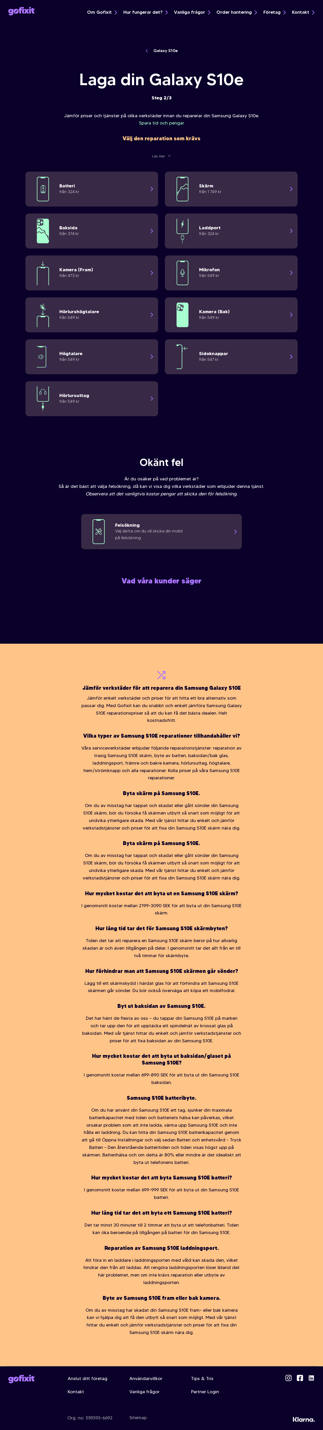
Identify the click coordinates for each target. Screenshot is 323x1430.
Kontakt (303, 12)
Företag (274, 12)
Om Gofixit (102, 12)
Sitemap (138, 1417)
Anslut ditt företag (87, 1378)
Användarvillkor (145, 1378)
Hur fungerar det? (145, 12)
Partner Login (205, 1392)
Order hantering (236, 12)
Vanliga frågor (192, 12)
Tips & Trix (202, 1378)
